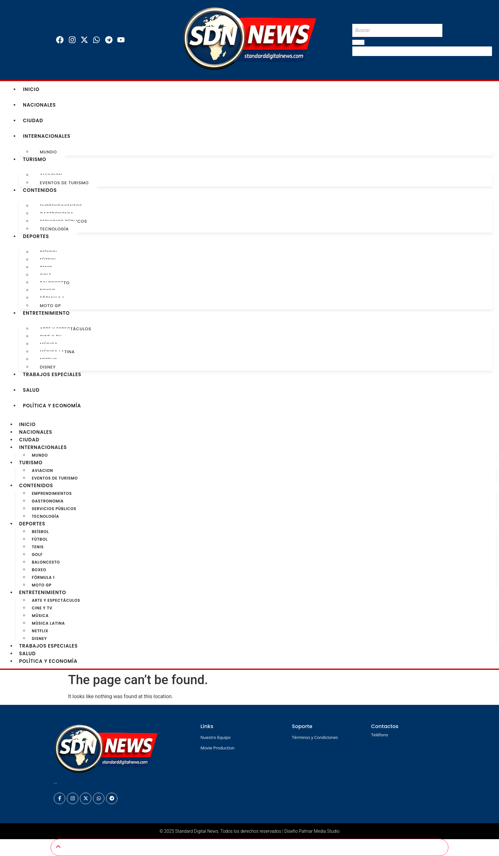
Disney (48, 367)
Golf (37, 554)
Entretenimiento (46, 313)
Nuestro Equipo (215, 737)
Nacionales (39, 105)
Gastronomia (48, 501)
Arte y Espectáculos (56, 600)
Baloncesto (46, 562)
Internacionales (47, 136)
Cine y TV (42, 608)
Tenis (38, 547)
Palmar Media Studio (319, 831)
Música (40, 615)
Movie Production (217, 748)
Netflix (40, 631)
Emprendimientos (52, 493)
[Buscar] (397, 30)
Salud (31, 390)
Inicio (31, 89)
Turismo (34, 159)
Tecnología (54, 229)
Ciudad (33, 120)
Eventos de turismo (64, 183)
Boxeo (39, 569)
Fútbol (40, 539)
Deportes (36, 236)
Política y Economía (52, 405)
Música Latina (48, 623)
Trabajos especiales (52, 374)
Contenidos (40, 190)
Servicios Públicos (54, 508)
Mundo (48, 152)
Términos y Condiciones (315, 737)
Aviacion (42, 470)
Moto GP (50, 306)
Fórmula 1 (43, 577)
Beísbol (40, 531)
